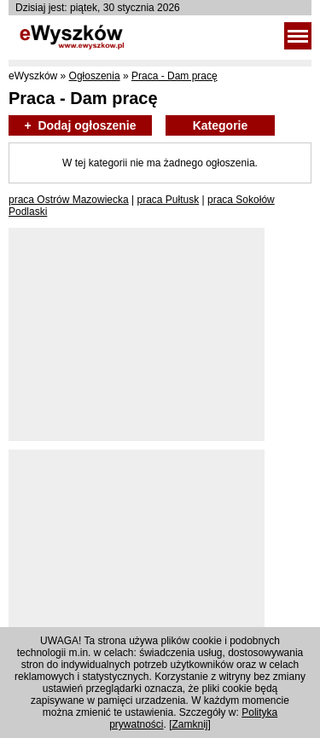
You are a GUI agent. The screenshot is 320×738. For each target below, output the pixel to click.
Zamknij (190, 724)
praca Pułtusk (168, 200)
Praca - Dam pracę (174, 76)
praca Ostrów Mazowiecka (69, 200)
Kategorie (220, 125)
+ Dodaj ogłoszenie (80, 125)
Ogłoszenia (94, 76)
